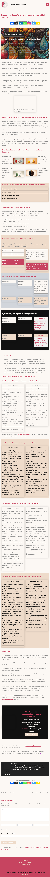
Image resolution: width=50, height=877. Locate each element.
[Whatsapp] (25, 23)
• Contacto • (25, 866)
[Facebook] (12, 23)
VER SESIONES (31, 734)
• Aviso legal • (25, 860)
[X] (16, 23)
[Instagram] (29, 23)
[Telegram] (34, 23)
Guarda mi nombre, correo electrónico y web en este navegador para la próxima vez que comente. (21, 829)
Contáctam (25, 728)
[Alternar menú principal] (47, 4)
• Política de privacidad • (25, 862)
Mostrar (20, 34)
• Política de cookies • (25, 864)
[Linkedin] (21, 23)
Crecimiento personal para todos (17, 4)
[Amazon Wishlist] (38, 23)
